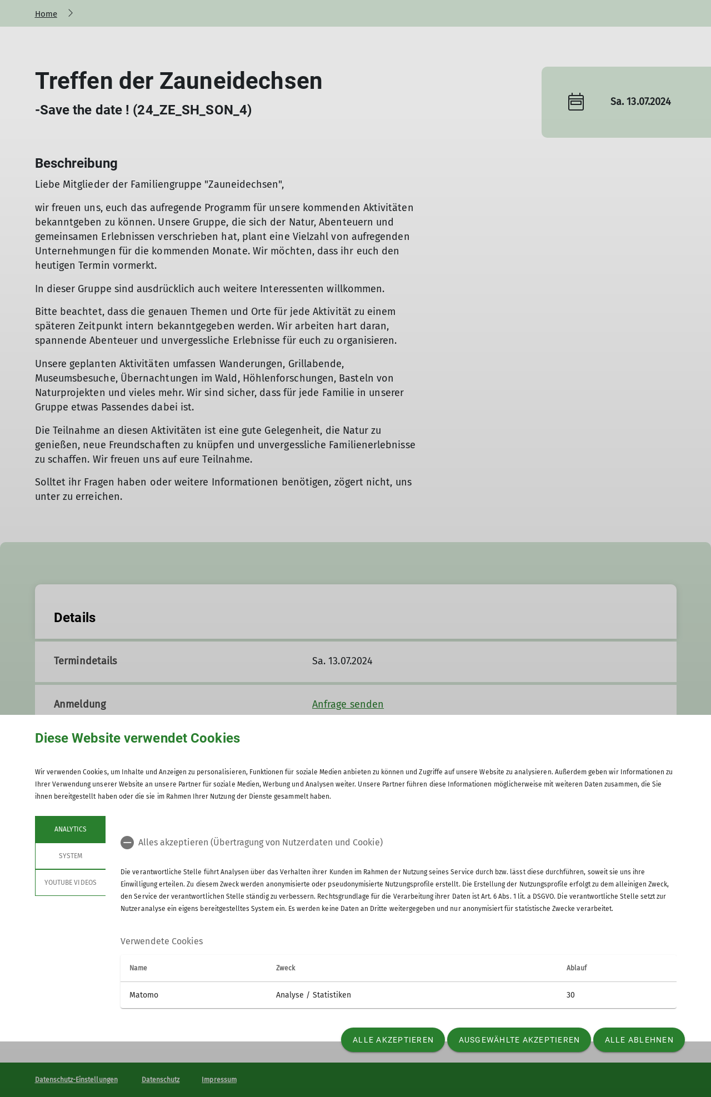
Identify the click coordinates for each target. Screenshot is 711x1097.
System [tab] (70, 856)
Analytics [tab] (70, 829)
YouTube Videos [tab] (70, 882)
